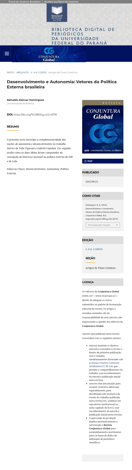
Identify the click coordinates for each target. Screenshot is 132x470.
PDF (89, 161)
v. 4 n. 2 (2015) (38, 72)
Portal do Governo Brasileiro (24, 1)
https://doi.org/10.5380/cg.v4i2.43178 (35, 114)
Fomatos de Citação (99, 225)
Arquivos (22, 72)
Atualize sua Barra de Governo (61, 1)
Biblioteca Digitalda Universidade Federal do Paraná (83, 36)
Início (10, 72)
